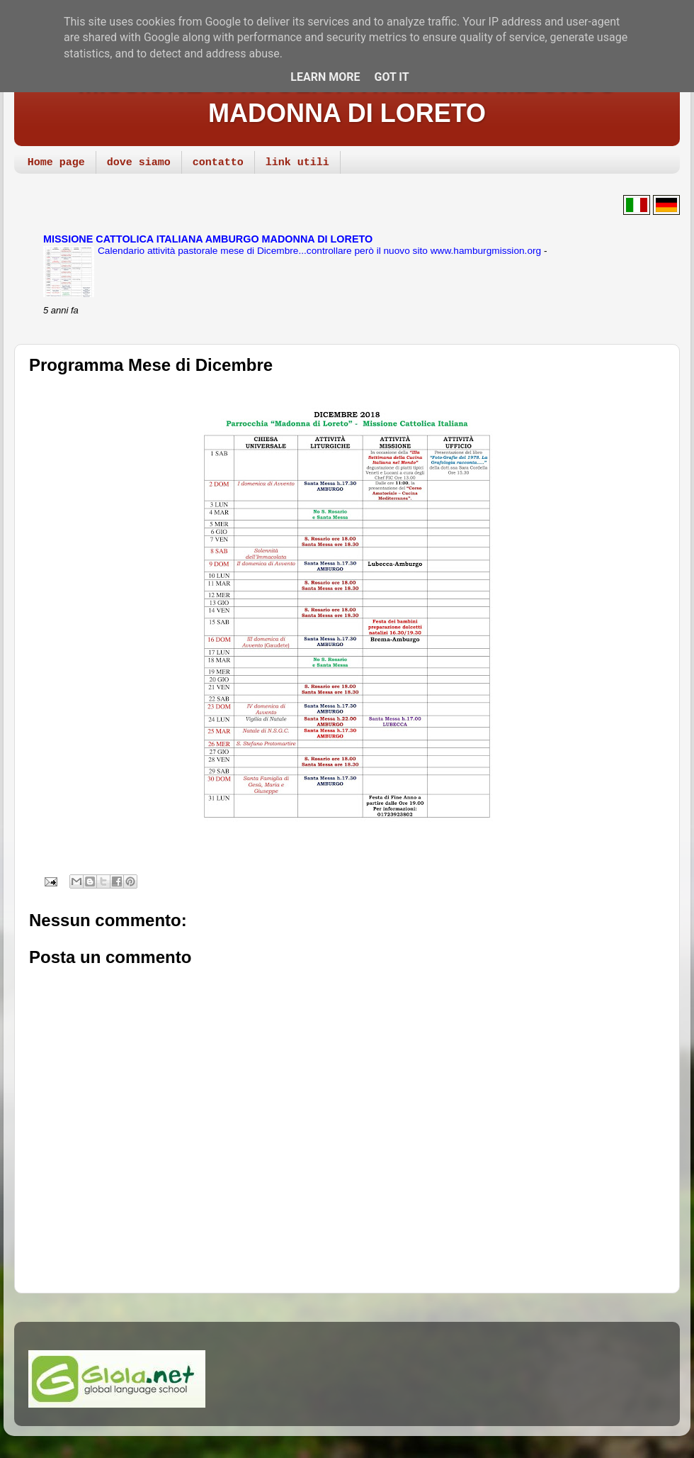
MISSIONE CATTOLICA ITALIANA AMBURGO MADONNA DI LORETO (347, 98)
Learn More (325, 77)
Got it (391, 77)
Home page (56, 163)
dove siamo (139, 163)
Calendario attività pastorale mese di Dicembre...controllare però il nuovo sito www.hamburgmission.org (321, 250)
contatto (218, 163)
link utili (297, 163)
